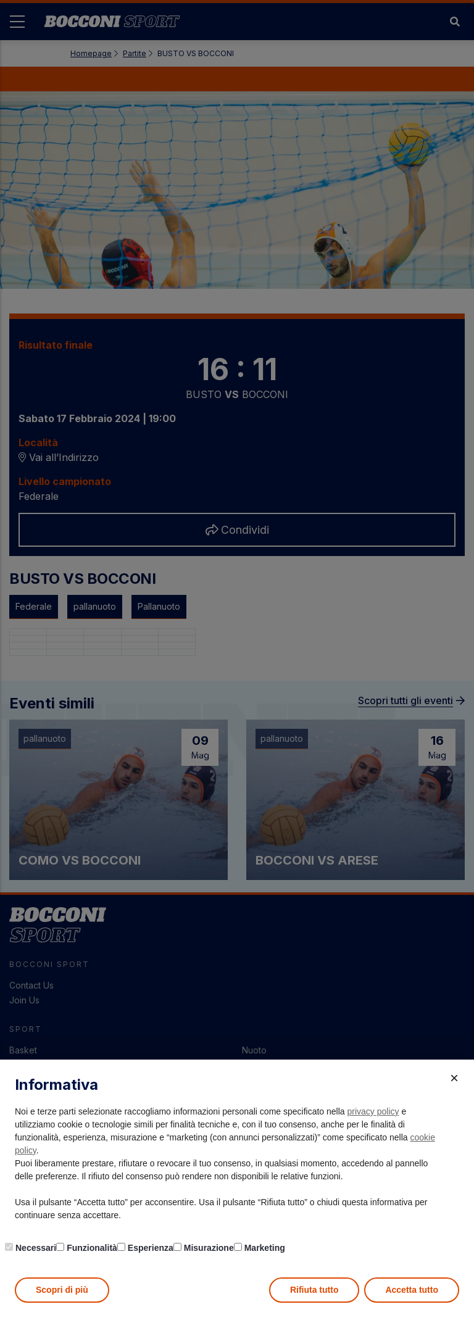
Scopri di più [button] (62, 1290)
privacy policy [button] (373, 1111)
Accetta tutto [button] (411, 1290)
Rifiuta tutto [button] (314, 1290)
